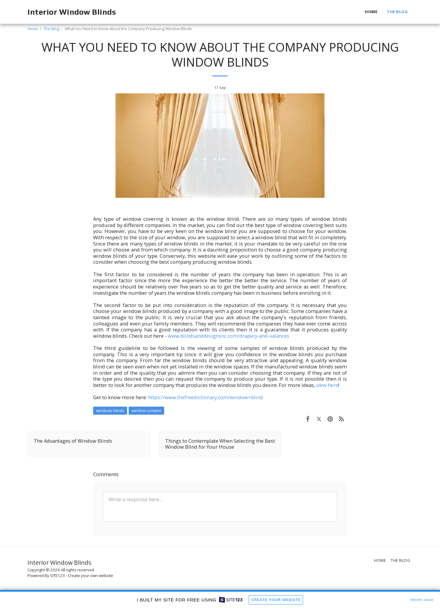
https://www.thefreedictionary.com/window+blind (205, 397)
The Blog (51, 28)
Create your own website (90, 575)
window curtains (146, 410)
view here (327, 385)
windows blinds (110, 410)
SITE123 (57, 575)
